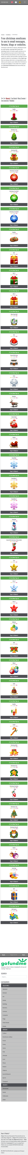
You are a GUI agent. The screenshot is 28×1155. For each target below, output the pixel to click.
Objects (5, 1070)
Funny (4, 1044)
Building (5, 1004)
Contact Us (17, 1151)
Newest (8, 98)
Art (3, 996)
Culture (4, 1033)
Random (12, 100)
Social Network (7, 1074)
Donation (3, 967)
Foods (4, 1040)
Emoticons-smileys (7, 1037)
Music (4, 1063)
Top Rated (14, 98)
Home (2, 34)
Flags (4, 1018)
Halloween (5, 1096)
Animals (5, 992)
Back (3, 954)
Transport (5, 1081)
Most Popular (21, 98)
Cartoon (5, 1011)
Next (23, 954)
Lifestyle (5, 1055)
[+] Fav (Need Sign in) (14, 106)
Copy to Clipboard (14, 122)
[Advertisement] (14, 19)
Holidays (8, 34)
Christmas (14, 34)
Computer (5, 1015)
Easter (4, 1092)
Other (4, 1099)
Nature (4, 1066)
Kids (4, 1051)
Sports (4, 1077)
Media (4, 1026)
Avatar (4, 1000)
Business (5, 1007)
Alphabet (5, 989)
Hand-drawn (6, 1022)
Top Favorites (5, 100)
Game (4, 1048)
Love (4, 1059)
